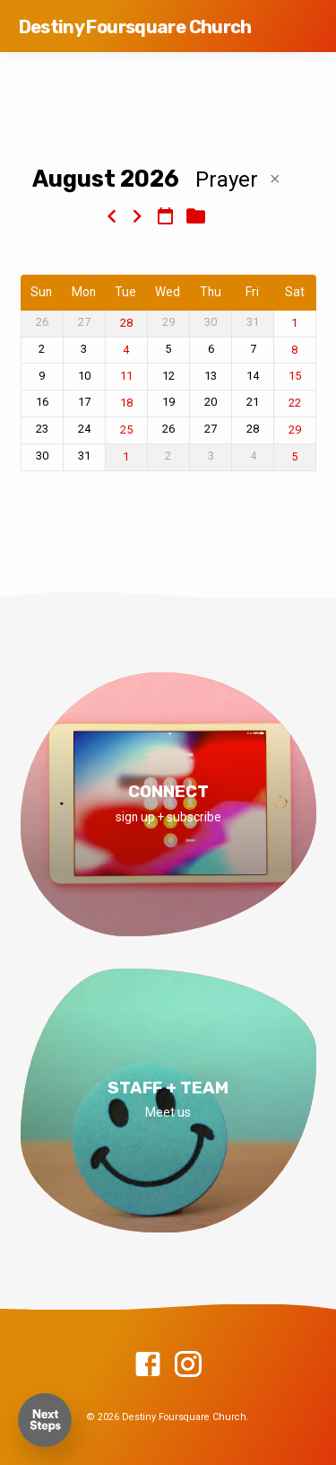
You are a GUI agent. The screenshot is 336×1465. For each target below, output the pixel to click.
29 (295, 430)
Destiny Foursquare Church (135, 27)
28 (126, 323)
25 (126, 430)
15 (295, 376)
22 (295, 403)
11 (126, 376)
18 (126, 403)
